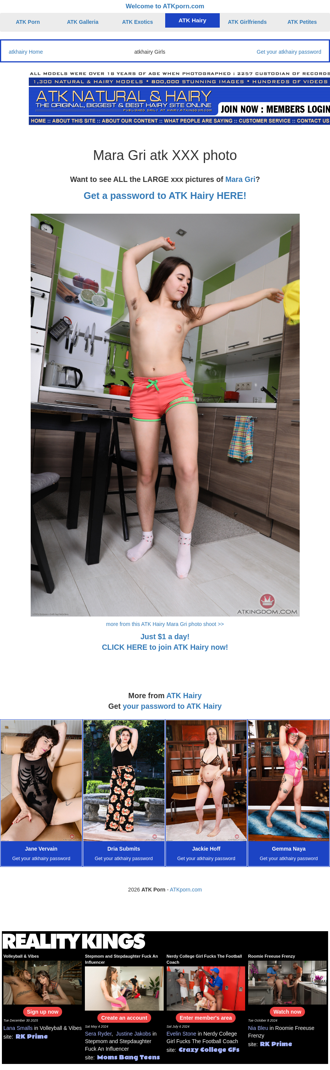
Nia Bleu (258, 1028)
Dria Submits (123, 849)
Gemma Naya (289, 849)
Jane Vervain (41, 849)
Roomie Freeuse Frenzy (271, 956)
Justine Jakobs (133, 1034)
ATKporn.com (186, 890)
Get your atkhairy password (289, 52)
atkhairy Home (26, 52)
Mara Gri (240, 179)
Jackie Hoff (206, 849)
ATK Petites (302, 22)
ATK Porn (28, 22)
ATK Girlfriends (247, 22)
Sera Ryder (98, 1034)
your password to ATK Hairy (172, 706)
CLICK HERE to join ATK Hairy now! (165, 647)
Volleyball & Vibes (21, 956)
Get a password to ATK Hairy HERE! (165, 195)
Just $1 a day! (165, 636)
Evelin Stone (182, 1034)
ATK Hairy (192, 20)
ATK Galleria (83, 22)
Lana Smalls (18, 1028)
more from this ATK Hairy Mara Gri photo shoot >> (165, 624)
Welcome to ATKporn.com (165, 6)
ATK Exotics (137, 22)
